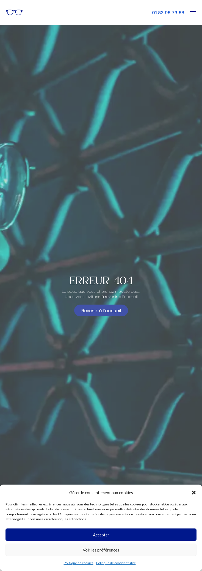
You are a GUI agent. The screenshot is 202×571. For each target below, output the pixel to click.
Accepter (101, 534)
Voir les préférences (101, 549)
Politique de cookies (78, 563)
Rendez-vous (130, 12)
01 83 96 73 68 (168, 12)
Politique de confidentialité (116, 563)
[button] (194, 492)
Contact (143, 12)
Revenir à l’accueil (101, 310)
